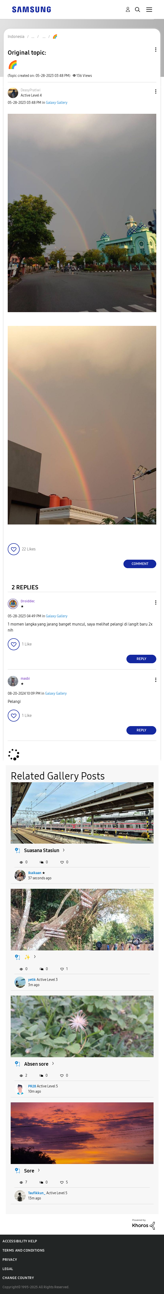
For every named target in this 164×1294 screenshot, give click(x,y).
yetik (32, 980)
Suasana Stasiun (41, 850)
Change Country (18, 1278)
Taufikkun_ (37, 1193)
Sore (29, 1171)
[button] (148, 91)
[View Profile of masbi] (25, 678)
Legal (7, 1269)
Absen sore (36, 1064)
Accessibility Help (19, 1241)
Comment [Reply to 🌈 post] (140, 564)
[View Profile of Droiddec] (28, 601)
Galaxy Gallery (56, 103)
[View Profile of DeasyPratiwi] (31, 90)
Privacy (9, 1260)
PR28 (32, 1086)
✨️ (27, 957)
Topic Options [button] (147, 49)
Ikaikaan (34, 873)
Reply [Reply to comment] (141, 659)
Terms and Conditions (23, 1250)
